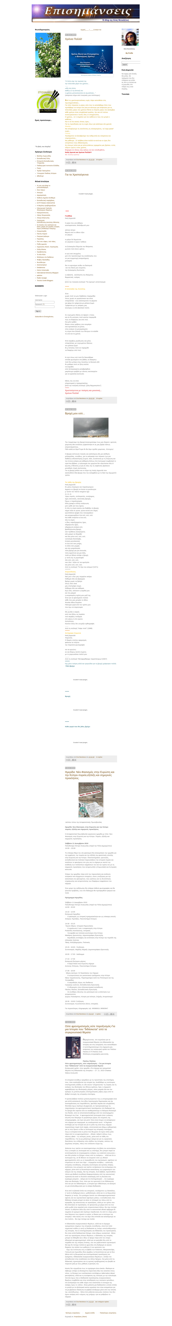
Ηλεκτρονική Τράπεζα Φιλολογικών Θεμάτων (44, 209)
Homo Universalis (43, 270)
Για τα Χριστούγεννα (77, 174)
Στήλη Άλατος (41, 249)
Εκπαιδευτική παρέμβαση (45, 200)
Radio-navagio (42, 278)
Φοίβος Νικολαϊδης (43, 260)
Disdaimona (41, 267)
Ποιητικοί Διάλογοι (43, 236)
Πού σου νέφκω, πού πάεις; (46, 241)
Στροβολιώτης (41, 252)
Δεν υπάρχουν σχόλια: (102, 1302)
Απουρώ (40, 192)
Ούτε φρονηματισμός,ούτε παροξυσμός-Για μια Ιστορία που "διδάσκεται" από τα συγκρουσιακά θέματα (90, 1029)
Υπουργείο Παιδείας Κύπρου (46, 173)
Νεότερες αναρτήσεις (73, 1313)
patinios (39, 275)
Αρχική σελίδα (90, 1313)
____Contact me (95, 30)
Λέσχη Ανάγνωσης (43, 218)
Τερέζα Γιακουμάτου (43, 171)
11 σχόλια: (99, 757)
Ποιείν (39, 168)
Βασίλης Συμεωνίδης (44, 156)
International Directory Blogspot (47, 273)
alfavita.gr (40, 176)
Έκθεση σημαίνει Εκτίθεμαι (46, 198)
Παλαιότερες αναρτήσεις (108, 1313)
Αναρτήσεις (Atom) (80, 1316)
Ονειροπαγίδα (41, 231)
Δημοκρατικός (41, 195)
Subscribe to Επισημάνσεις (44, 316)
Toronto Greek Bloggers (45, 280)
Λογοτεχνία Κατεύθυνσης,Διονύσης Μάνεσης (48, 221)
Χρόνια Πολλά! (73, 38)
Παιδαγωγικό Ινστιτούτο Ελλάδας (48, 165)
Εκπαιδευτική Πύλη (43, 158)
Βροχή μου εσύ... (75, 413)
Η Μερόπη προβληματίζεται (46, 205)
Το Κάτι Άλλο (41, 254)
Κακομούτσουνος (43, 213)
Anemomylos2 (42, 265)
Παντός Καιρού (42, 234)
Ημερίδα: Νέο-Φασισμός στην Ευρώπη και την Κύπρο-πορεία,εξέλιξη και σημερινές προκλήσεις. (89, 775)
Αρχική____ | (85, 30)
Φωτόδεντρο (41, 262)
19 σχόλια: (99, 398)
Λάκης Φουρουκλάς (43, 215)
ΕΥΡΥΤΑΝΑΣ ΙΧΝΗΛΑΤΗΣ (46, 203)
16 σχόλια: (99, 159)
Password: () (39, 304)
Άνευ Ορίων (41, 190)
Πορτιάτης (40, 239)
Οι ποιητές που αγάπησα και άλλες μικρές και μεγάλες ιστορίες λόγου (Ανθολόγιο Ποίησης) (48, 226)
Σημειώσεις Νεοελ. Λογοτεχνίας (47, 247)
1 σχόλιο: (98, 1014)
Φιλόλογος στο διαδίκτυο (45, 257)
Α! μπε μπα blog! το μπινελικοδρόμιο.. (43, 186)
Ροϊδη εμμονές (42, 244)
